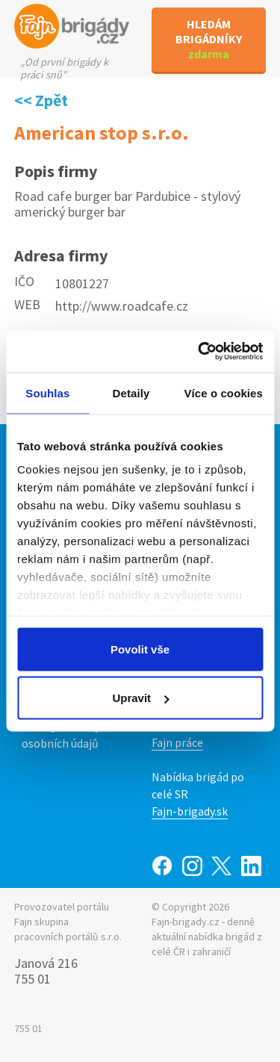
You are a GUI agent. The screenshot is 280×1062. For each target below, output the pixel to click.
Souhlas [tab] (47, 392)
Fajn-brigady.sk (190, 811)
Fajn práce (177, 742)
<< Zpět (41, 100)
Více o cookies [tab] (223, 392)
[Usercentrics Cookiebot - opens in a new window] (199, 351)
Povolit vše (140, 648)
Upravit (140, 698)
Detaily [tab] (131, 392)
